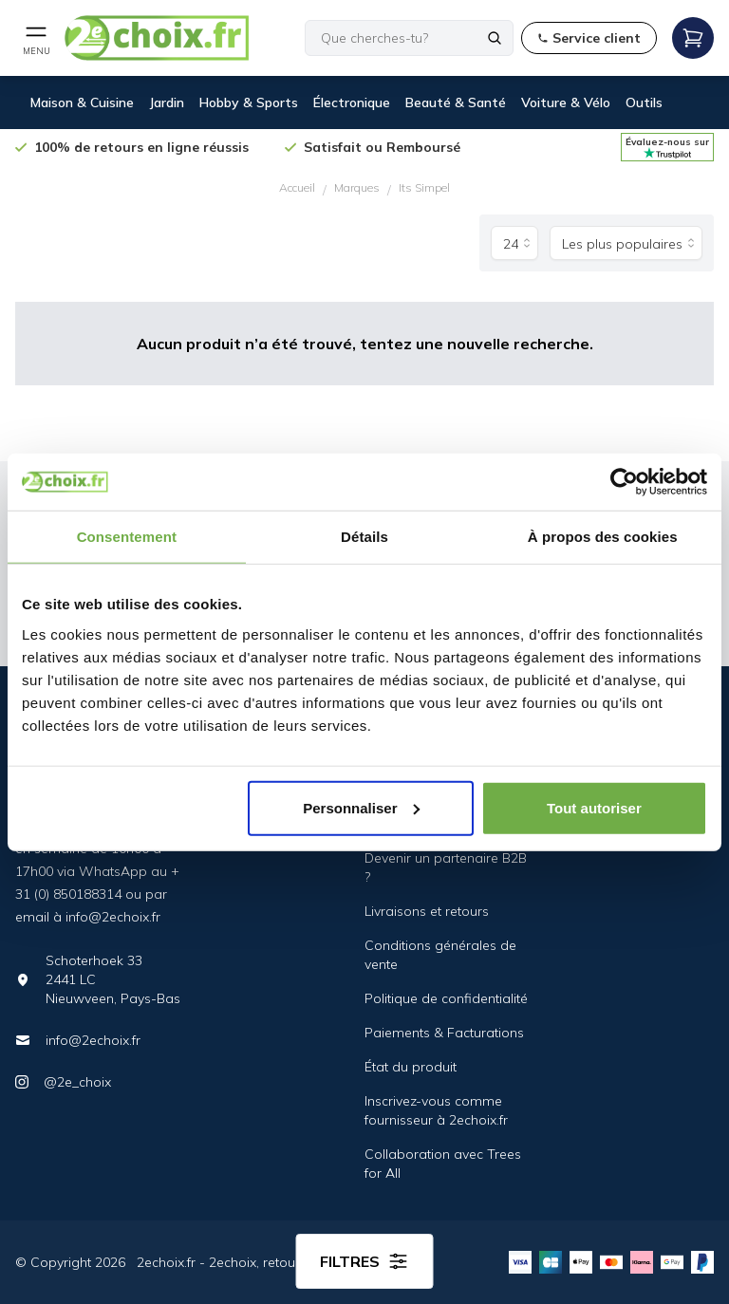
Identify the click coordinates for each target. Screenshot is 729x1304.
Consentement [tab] (127, 537)
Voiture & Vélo (565, 102)
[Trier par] (626, 243)
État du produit (410, 1066)
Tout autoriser (594, 807)
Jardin (166, 102)
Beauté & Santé (455, 102)
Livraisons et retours (426, 911)
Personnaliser (361, 807)
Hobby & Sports (248, 102)
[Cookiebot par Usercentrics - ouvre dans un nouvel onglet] (624, 482)
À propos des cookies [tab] (603, 537)
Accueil (297, 187)
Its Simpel (424, 187)
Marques (357, 187)
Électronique (351, 102)
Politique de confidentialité (446, 998)
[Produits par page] (514, 243)
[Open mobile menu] (36, 38)
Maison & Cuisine (82, 102)
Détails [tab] (364, 537)
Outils (644, 102)
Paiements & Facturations (444, 1032)
